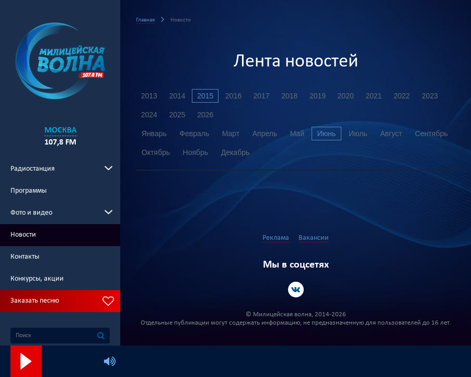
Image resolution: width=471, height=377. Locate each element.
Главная (145, 20)
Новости (23, 235)
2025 (177, 114)
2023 (431, 96)
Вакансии (313, 238)
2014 (177, 96)
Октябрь (202, 152)
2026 (206, 114)
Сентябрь (158, 152)
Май (298, 133)
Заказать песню (34, 301)
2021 (375, 96)
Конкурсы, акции (37, 279)
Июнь (327, 133)
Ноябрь (242, 152)
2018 (290, 96)
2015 (206, 96)
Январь (154, 133)
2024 (149, 114)
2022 (403, 96)
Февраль (195, 133)
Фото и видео (31, 213)
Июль (359, 133)
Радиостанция (32, 169)
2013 (149, 96)
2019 (319, 96)
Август (393, 133)
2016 (234, 96)
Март (231, 133)
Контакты (24, 257)
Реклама (275, 238)
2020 (347, 96)
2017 (262, 96)
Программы (28, 191)
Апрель (265, 133)
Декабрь (282, 152)
